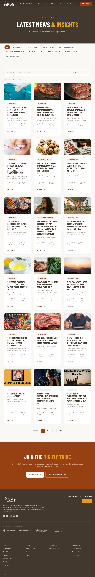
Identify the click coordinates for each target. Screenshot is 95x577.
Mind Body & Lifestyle (71, 51)
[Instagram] (11, 516)
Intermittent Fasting (35, 51)
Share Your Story (54, 549)
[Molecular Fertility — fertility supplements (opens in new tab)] (57, 530)
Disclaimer (75, 555)
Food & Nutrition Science (66, 47)
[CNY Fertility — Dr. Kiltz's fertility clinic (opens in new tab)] (9, 530)
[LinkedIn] (7, 516)
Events (72, 4)
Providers (45, 4)
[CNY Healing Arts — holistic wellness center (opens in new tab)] (25, 530)
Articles (54, 4)
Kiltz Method (30, 4)
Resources (64, 4)
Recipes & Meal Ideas (12, 56)
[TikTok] (21, 516)
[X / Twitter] (14, 516)
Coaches (6, 565)
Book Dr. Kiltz (30, 549)
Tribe (38, 4)
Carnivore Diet (17, 47)
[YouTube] (17, 516)
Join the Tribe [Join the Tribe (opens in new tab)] (85, 3)
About (22, 4)
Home (5, 545)
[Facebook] (4, 516)
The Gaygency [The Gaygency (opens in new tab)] (88, 574)
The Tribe (6, 552)
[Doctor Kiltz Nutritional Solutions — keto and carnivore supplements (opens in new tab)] (41, 530)
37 (54, 430)
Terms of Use (76, 552)
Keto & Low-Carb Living (53, 51)
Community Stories (32, 47)
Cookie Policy (76, 549)
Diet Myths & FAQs (48, 47)
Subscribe (87, 501)
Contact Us (53, 545)
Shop (28, 555)
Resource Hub (7, 559)
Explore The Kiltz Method (57, 475)
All (7, 47)
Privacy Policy (76, 545)
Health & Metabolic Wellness (15, 51)
